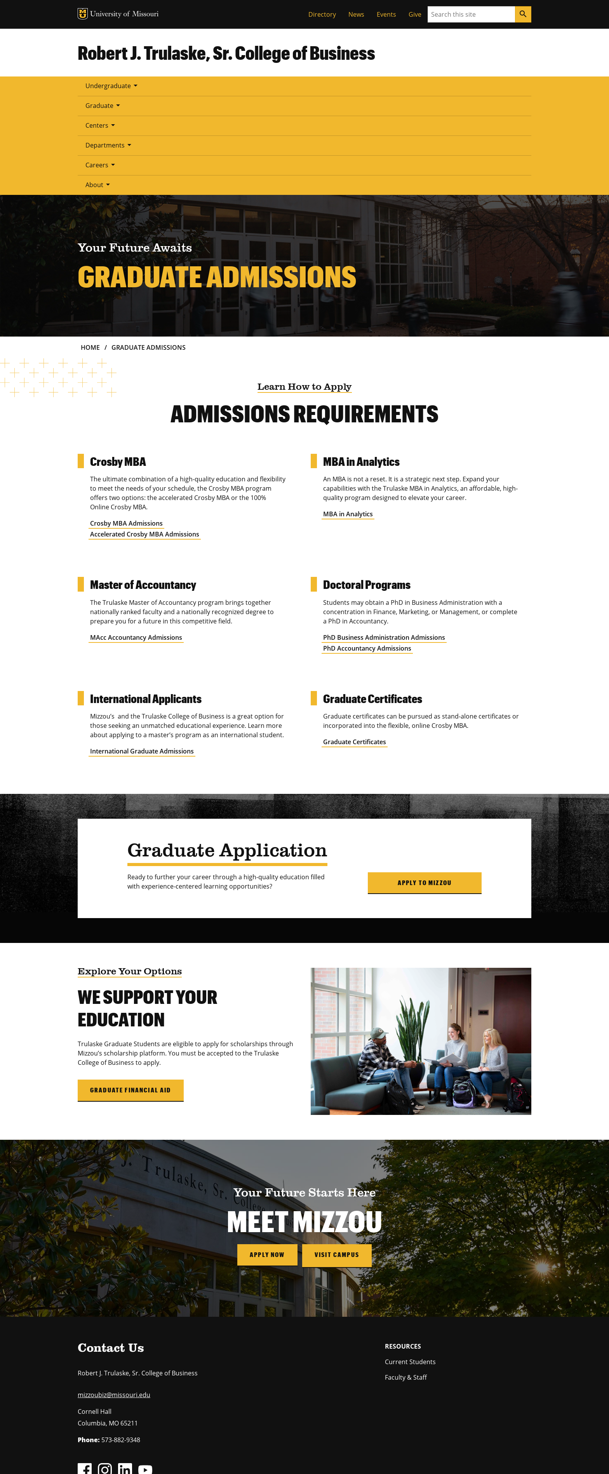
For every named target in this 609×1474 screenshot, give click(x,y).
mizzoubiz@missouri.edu (114, 1294)
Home (90, 248)
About (381, 85)
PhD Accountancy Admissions (367, 549)
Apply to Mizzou (425, 783)
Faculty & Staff (406, 1277)
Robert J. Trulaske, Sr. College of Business (226, 52)
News (356, 14)
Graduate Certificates (354, 643)
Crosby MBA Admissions (126, 424)
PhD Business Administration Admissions (384, 538)
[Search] (523, 14)
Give (415, 14)
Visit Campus (337, 1155)
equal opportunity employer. (140, 1413)
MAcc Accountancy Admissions (136, 538)
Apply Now (266, 1155)
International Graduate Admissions (142, 652)
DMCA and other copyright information (271, 1457)
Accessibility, (333, 1457)
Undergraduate (112, 85)
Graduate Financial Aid (130, 991)
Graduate (174, 85)
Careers (336, 85)
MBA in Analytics (348, 415)
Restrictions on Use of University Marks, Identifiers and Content (151, 1457)
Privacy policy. (365, 1457)
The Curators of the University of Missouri (149, 1447)
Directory (322, 14)
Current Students (410, 1261)
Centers (225, 85)
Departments (280, 85)
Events (386, 14)
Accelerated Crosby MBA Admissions (144, 435)
